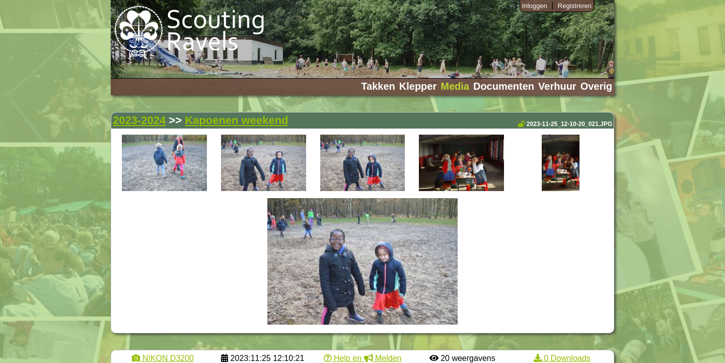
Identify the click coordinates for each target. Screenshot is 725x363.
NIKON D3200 (163, 358)
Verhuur (557, 86)
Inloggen (534, 6)
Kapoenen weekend (236, 120)
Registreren (575, 6)
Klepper (418, 86)
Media (455, 86)
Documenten (503, 86)
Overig (596, 86)
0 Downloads (562, 358)
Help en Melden (363, 358)
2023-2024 (139, 120)
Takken (378, 86)
